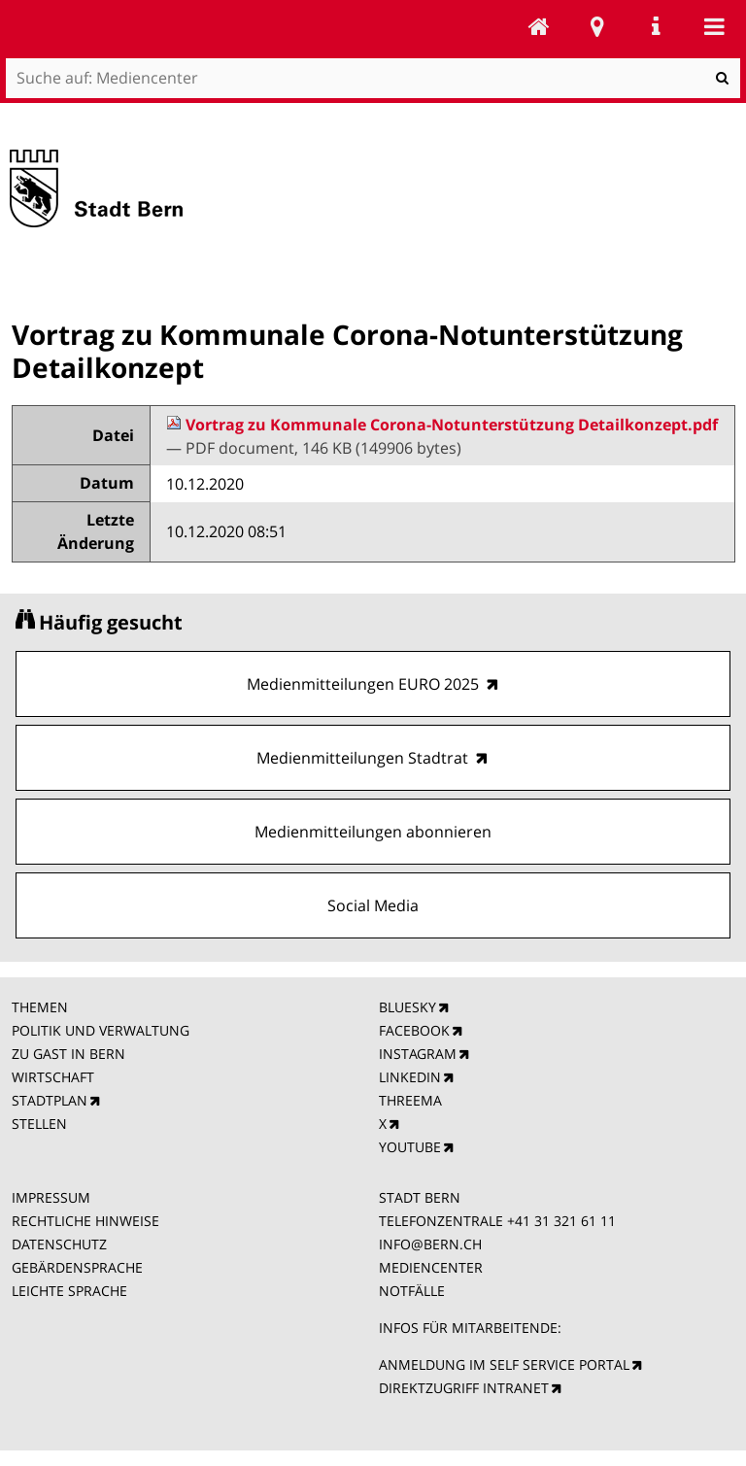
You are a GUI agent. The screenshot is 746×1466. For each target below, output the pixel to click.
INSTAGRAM (418, 1053)
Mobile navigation (714, 26)
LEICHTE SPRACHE (69, 1290)
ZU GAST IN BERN (68, 1053)
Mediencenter (539, 26)
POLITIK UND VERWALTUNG (100, 1030)
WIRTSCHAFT (53, 1077)
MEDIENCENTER (431, 1267)
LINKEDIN (410, 1077)
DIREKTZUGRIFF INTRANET (464, 1388)
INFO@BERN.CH (430, 1244)
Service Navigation (655, 26)
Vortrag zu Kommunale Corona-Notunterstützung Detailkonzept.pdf (442, 424)
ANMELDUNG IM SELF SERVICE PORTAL (504, 1364)
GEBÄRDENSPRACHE (77, 1267)
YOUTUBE (410, 1147)
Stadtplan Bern (597, 26)
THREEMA (410, 1100)
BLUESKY (407, 1007)
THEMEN (40, 1007)
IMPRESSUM (51, 1197)
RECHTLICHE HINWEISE (85, 1220)
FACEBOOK (414, 1030)
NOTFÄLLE (412, 1290)
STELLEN (39, 1123)
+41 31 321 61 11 (561, 1220)
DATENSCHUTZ (59, 1244)
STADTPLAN (49, 1100)
